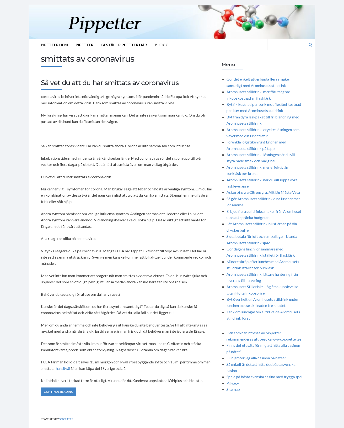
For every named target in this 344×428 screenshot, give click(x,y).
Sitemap (233, 389)
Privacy (232, 383)
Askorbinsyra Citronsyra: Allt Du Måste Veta (263, 192)
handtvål (63, 368)
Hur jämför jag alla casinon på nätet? (256, 358)
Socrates (66, 419)
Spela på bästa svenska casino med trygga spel (264, 376)
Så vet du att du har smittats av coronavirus (110, 83)
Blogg (161, 44)
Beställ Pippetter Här (124, 44)
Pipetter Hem (54, 44)
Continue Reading (58, 391)
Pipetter (84, 44)
